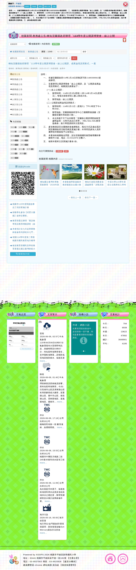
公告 (20, 131)
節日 (20, 149)
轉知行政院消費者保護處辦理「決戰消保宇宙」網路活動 (94, 185)
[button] (80, 191)
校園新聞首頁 (17, 52)
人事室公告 (16, 99)
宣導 (12, 140)
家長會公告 (16, 109)
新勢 (40, 6)
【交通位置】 (73, 558)
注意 (12, 153)
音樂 (54, 6)
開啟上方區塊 (124, 40)
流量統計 (115, 314)
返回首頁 (110, 559)
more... (43, 361)
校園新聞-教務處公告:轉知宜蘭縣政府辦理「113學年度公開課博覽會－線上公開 (68, 36)
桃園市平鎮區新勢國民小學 (63, 555)
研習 (12, 136)
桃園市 (27, 6)
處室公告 (15, 74)
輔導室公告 (16, 94)
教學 (28, 149)
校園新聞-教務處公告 (16, 6)
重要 (21, 153)
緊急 (30, 127)
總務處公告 (16, 89)
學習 (12, 145)
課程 (22, 145)
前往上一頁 (75, 197)
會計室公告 (16, 104)
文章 (12, 149)
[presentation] (41, 172)
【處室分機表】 (70, 561)
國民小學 (47, 6)
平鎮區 (19, 4)
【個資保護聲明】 (68, 565)
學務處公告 (16, 84)
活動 (22, 140)
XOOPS (40, 555)
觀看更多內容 (23, 254)
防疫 (12, 127)
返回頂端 (123, 559)
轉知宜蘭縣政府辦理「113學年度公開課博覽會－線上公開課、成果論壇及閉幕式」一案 (52, 63)
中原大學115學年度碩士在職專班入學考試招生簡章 (117, 185)
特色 (12, 131)
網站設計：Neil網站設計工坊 (14, 560)
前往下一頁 (91, 197)
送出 (74, 58)
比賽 (20, 127)
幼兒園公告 (16, 114)
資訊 (12, 158)
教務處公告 (33, 52)
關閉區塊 (125, 4)
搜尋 (84, 52)
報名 (23, 136)
